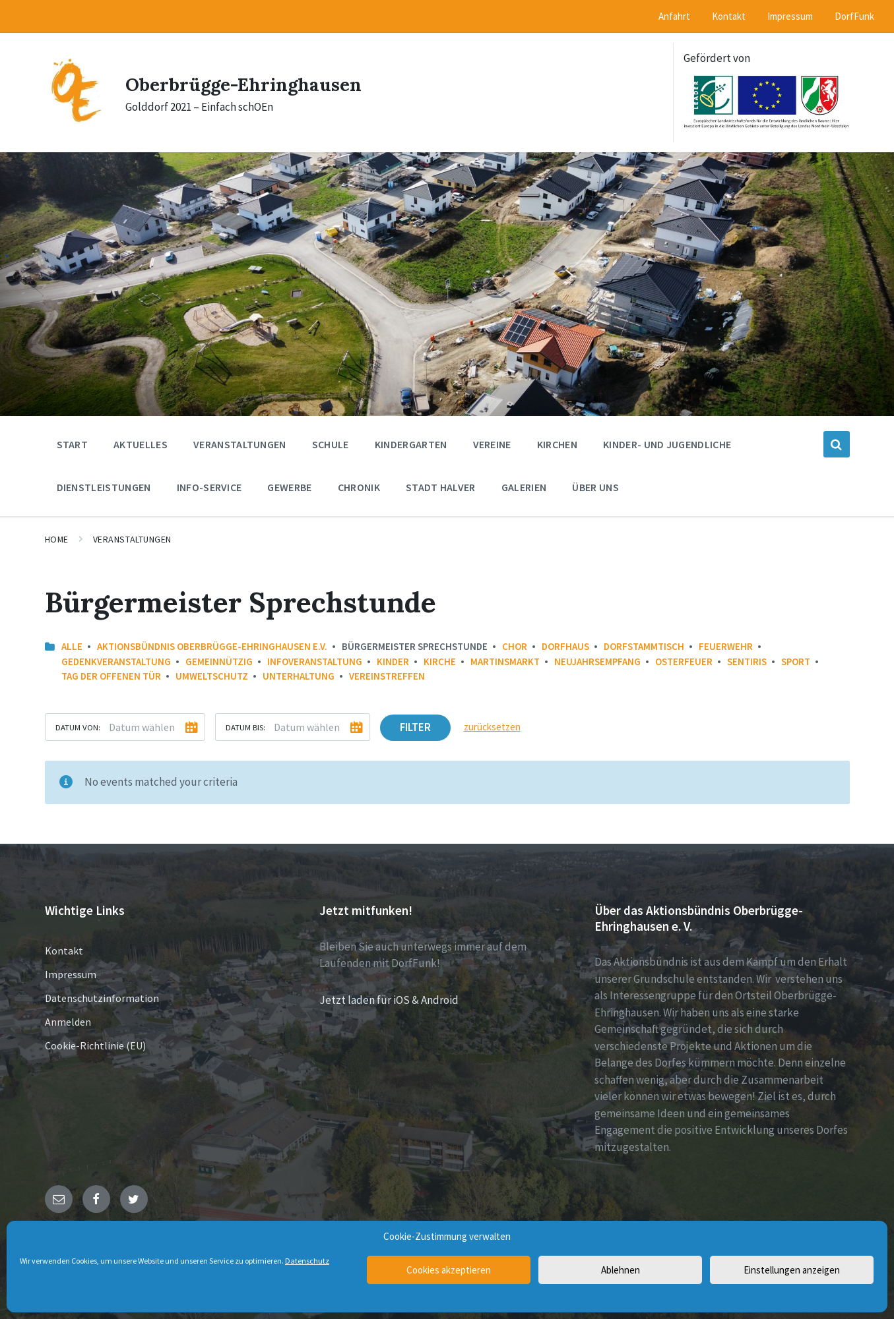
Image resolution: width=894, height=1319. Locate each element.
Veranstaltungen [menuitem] (239, 444)
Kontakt (64, 950)
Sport (795, 661)
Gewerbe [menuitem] (289, 487)
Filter (415, 727)
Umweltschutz (212, 676)
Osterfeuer (684, 661)
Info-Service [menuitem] (209, 487)
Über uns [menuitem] (595, 487)
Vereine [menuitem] (492, 444)
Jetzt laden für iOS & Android (389, 1000)
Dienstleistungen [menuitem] (104, 487)
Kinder (393, 661)
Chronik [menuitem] (359, 487)
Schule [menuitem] (330, 444)
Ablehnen (620, 1270)
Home (57, 539)
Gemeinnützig (219, 661)
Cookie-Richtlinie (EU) (95, 1045)
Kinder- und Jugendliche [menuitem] (667, 444)
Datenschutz (307, 1261)
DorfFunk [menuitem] (854, 16)
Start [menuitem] (72, 444)
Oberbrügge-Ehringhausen (253, 83)
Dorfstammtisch (644, 646)
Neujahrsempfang (597, 661)
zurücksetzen (492, 726)
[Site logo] (75, 120)
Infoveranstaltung (314, 661)
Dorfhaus (565, 646)
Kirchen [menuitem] (557, 444)
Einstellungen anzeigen (792, 1270)
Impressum (70, 974)
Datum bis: (245, 727)
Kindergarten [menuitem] (411, 444)
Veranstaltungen (132, 539)
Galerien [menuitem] (524, 487)
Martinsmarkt (505, 661)
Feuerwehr (726, 646)
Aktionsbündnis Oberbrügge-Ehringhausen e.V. (212, 646)
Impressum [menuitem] (790, 16)
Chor (514, 646)
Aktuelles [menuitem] (140, 444)
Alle (71, 646)
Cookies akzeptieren (448, 1270)
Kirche (440, 661)
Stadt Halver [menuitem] (441, 487)
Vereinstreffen (387, 676)
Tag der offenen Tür (111, 676)
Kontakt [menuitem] (729, 16)
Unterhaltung (299, 676)
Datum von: (77, 727)
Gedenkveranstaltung (116, 661)
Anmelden (68, 1021)
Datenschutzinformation (102, 998)
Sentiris (747, 661)
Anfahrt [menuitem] (674, 16)
